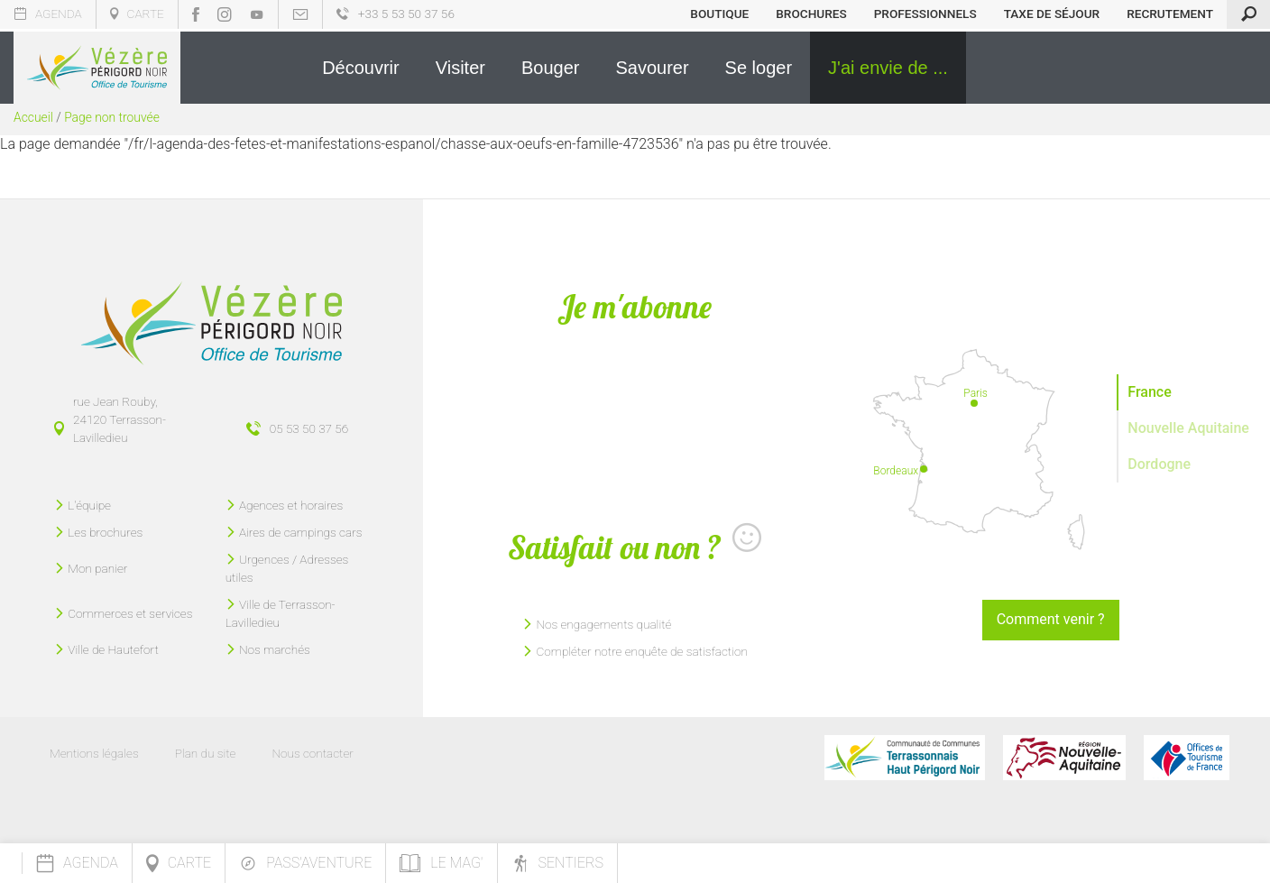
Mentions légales (94, 753)
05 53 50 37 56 (309, 428)
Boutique (719, 13)
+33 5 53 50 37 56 (395, 13)
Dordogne (1159, 464)
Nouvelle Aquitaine (1188, 428)
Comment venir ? (1051, 619)
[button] (361, 68)
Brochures (811, 13)
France (1149, 391)
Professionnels (925, 13)
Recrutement (1170, 13)
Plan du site (205, 753)
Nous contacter (312, 753)
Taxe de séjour (1052, 13)
